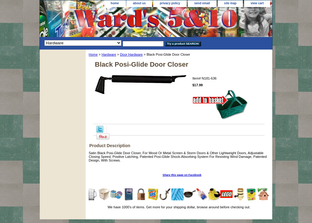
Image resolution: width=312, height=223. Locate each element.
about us (139, 3)
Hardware (109, 54)
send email (202, 3)
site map (230, 3)
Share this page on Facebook (182, 175)
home (115, 3)
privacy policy (170, 3)
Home (93, 54)
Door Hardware (131, 54)
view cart (257, 3)
